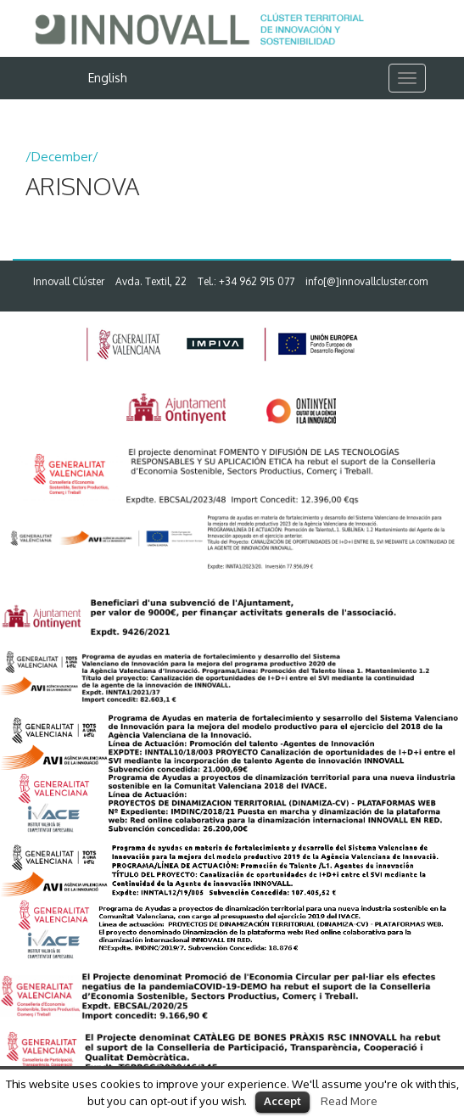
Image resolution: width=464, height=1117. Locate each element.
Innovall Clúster (68, 281)
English (107, 77)
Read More (349, 1100)
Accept (282, 1101)
